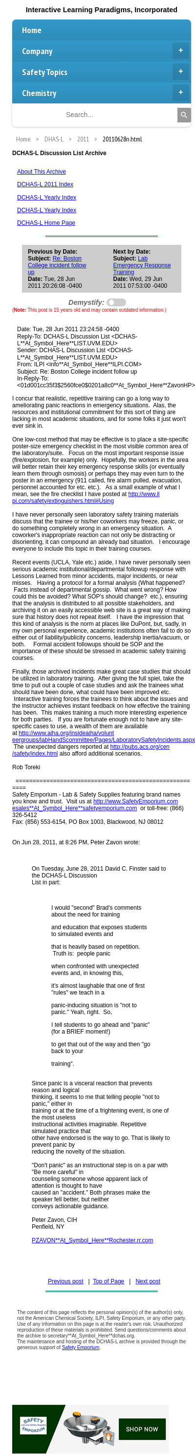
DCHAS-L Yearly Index (46, 197)
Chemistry (105, 92)
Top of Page (108, 1281)
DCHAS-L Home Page (46, 222)
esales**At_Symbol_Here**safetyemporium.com (74, 808)
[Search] (184, 115)
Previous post (66, 1281)
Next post (147, 1281)
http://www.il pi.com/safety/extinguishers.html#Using (86, 497)
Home (32, 30)
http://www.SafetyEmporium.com (135, 801)
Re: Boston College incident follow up (57, 265)
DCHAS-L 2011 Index (45, 184)
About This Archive (41, 171)
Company (105, 50)
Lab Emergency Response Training (142, 265)
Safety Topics (105, 71)
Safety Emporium (81, 1347)
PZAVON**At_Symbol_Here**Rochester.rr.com (92, 1240)
